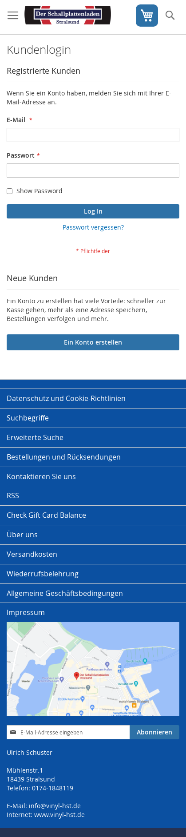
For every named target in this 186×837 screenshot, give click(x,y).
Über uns (22, 534)
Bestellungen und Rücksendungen (64, 457)
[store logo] (67, 17)
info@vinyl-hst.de (55, 805)
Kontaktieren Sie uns (41, 476)
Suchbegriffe (28, 418)
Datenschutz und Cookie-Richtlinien (66, 398)
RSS (13, 495)
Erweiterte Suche (35, 437)
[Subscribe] (154, 732)
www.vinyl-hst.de (59, 814)
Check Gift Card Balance (46, 515)
